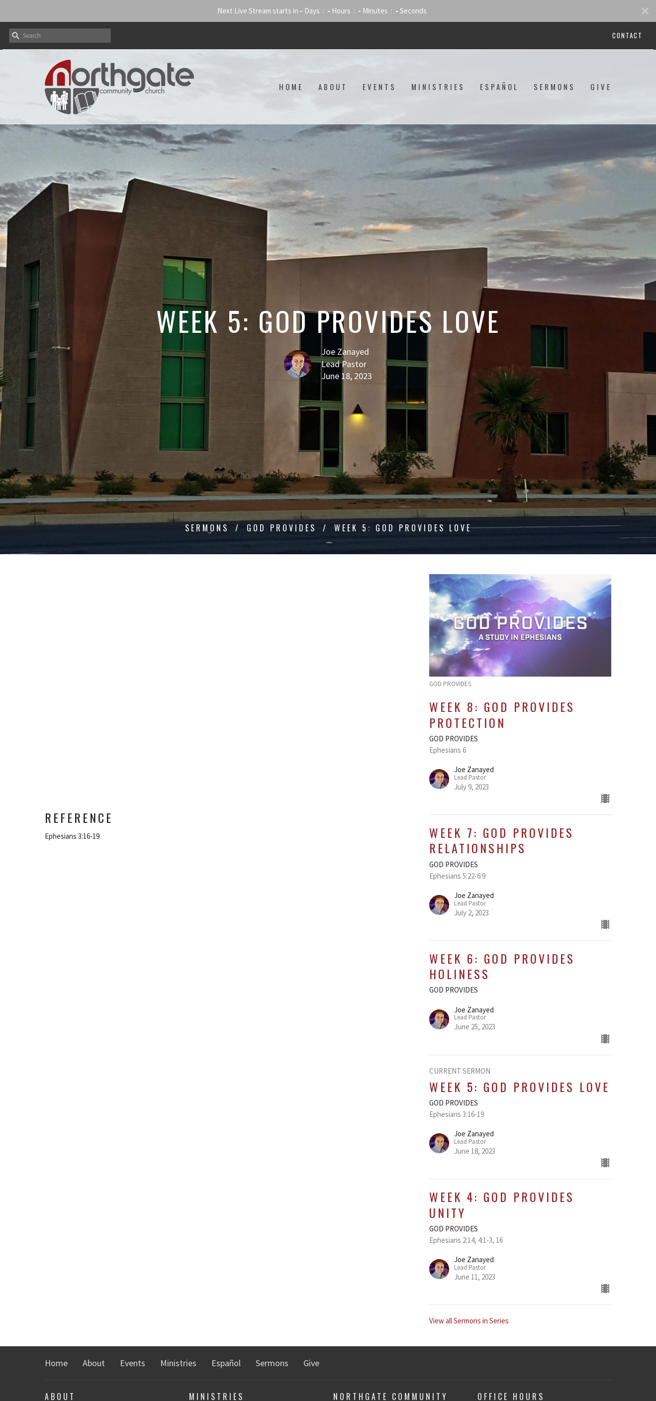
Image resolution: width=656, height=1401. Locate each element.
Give (601, 86)
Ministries (438, 86)
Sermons (554, 86)
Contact (627, 35)
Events (379, 86)
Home (291, 86)
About (333, 86)
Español (499, 86)
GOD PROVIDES (281, 528)
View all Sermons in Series (469, 1320)
